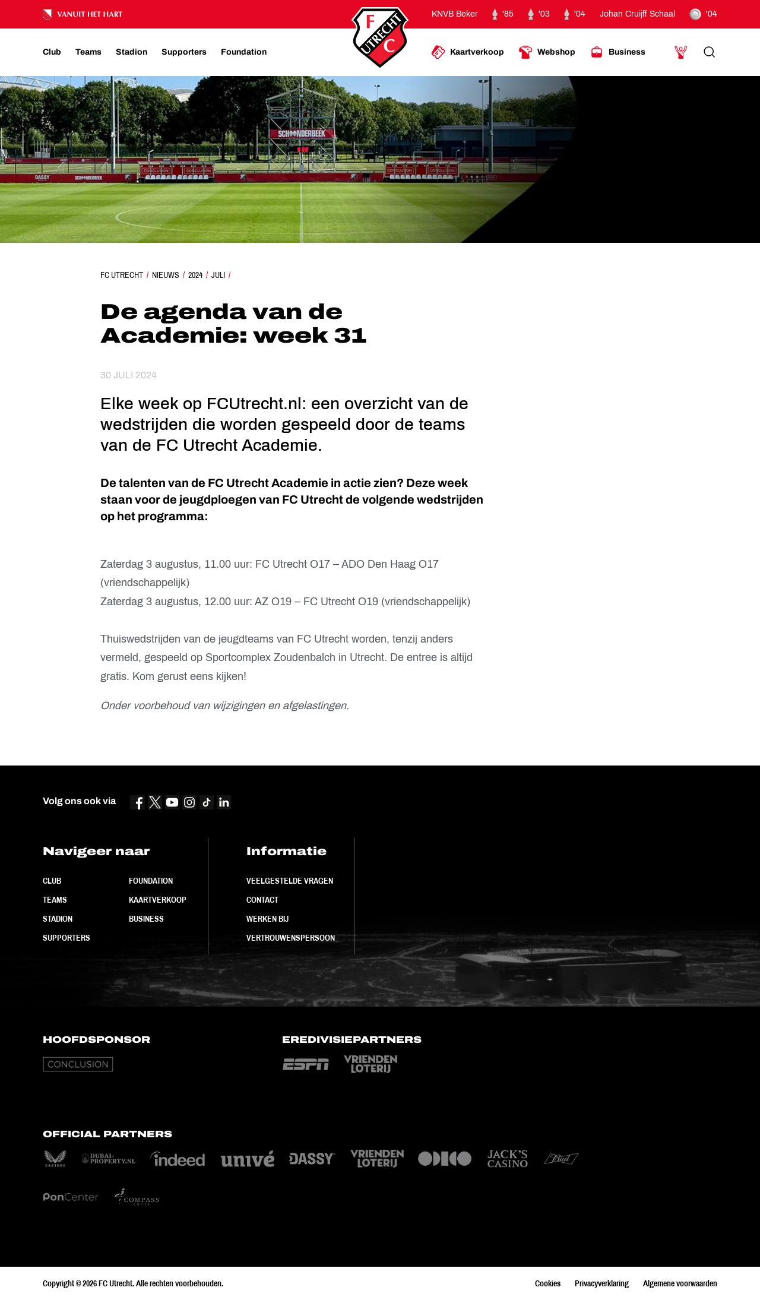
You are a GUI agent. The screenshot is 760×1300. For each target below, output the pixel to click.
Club (52, 880)
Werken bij (267, 918)
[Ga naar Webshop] (546, 52)
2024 (195, 275)
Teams (55, 899)
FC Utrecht (121, 275)
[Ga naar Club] (52, 52)
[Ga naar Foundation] (244, 52)
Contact (262, 899)
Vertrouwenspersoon (290, 937)
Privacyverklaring (602, 1283)
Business (146, 918)
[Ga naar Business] (617, 52)
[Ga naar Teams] (88, 52)
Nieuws (165, 275)
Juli (218, 275)
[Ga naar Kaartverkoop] (467, 52)
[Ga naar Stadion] (131, 52)
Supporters (66, 937)
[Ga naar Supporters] (184, 52)
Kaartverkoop (157, 899)
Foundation (151, 880)
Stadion (57, 918)
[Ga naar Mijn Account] (681, 52)
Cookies (547, 1283)
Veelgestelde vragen (289, 880)
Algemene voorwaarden (680, 1283)
